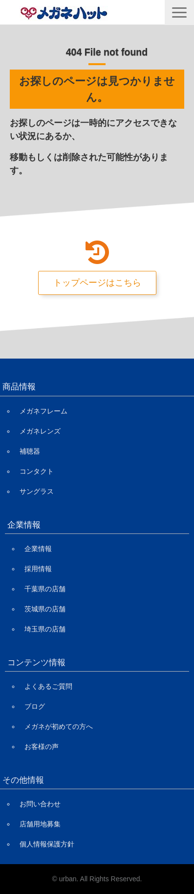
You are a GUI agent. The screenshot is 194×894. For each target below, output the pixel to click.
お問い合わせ (40, 804)
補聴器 (30, 451)
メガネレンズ (40, 431)
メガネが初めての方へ (58, 726)
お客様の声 (41, 746)
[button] (179, 12)
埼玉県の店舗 (44, 629)
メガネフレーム (43, 411)
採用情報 (38, 569)
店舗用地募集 (40, 824)
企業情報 (38, 549)
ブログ (34, 706)
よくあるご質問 (48, 686)
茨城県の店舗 (44, 609)
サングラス (37, 491)
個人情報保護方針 (47, 844)
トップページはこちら (97, 283)
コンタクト (37, 471)
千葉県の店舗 (44, 589)
